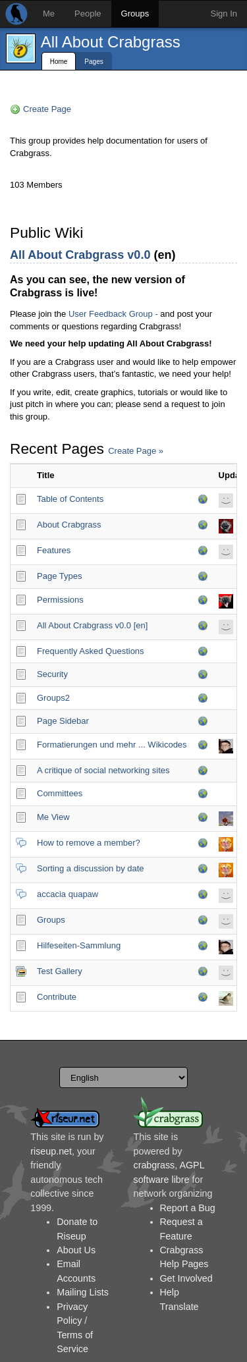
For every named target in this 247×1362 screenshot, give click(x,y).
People (87, 13)
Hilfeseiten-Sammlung (79, 945)
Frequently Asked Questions (90, 651)
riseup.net (51, 1151)
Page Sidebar (63, 721)
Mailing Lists (83, 1292)
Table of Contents (70, 499)
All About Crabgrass (110, 42)
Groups (135, 13)
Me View (53, 817)
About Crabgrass (69, 525)
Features (53, 550)
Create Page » (135, 451)
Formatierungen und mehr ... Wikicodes (112, 744)
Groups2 (53, 698)
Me (49, 13)
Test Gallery (59, 971)
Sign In (224, 13)
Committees (59, 793)
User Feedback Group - (113, 314)
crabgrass (154, 1165)
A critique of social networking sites (103, 770)
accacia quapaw (67, 894)
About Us (76, 1250)
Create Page (47, 109)
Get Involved (186, 1278)
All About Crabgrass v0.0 (80, 254)
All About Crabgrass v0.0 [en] (92, 625)
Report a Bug (187, 1208)
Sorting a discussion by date (90, 868)
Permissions (60, 600)
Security (52, 674)
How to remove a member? (88, 843)
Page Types (59, 576)
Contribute (56, 997)
